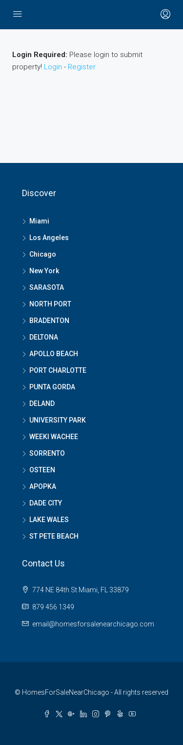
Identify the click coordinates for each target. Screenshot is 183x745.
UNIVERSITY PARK (57, 420)
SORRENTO (47, 453)
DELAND (42, 403)
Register (82, 66)
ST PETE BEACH (54, 536)
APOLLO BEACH (53, 354)
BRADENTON (49, 320)
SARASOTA (46, 287)
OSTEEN (42, 470)
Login (53, 66)
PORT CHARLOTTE (57, 370)
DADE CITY (45, 503)
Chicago (42, 254)
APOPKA (42, 486)
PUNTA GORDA (52, 387)
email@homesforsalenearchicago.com (93, 624)
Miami (39, 221)
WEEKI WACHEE (53, 437)
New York (44, 271)
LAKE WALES (49, 520)
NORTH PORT (50, 304)
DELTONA (43, 337)
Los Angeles (49, 238)
